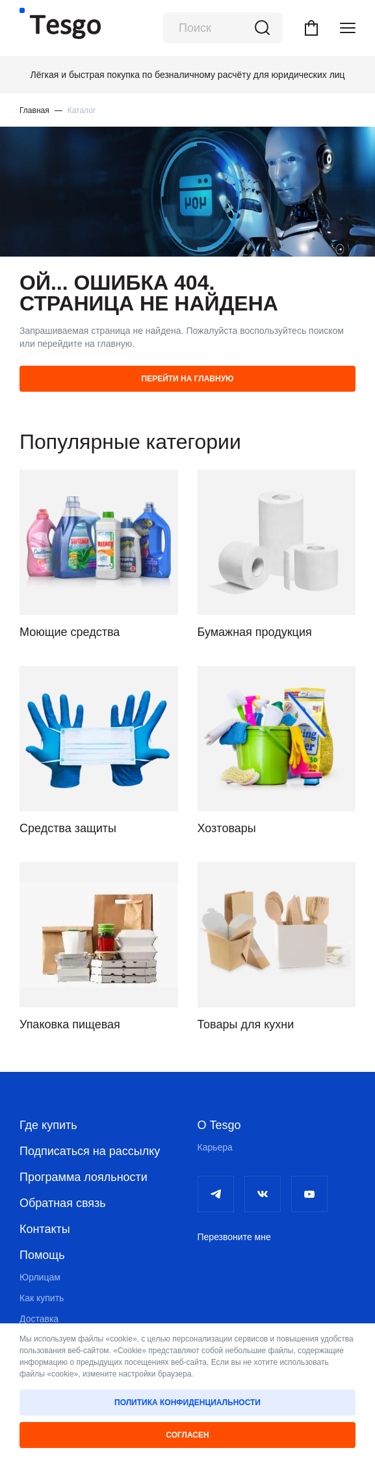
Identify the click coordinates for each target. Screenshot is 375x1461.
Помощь (42, 1255)
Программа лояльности (83, 1177)
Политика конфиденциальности (187, 1402)
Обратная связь (62, 1203)
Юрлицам (39, 1277)
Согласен (187, 1435)
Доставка (38, 1319)
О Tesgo (219, 1125)
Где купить (48, 1125)
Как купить (41, 1298)
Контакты (44, 1229)
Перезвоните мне (234, 1237)
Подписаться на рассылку (89, 1151)
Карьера (215, 1147)
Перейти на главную (188, 378)
